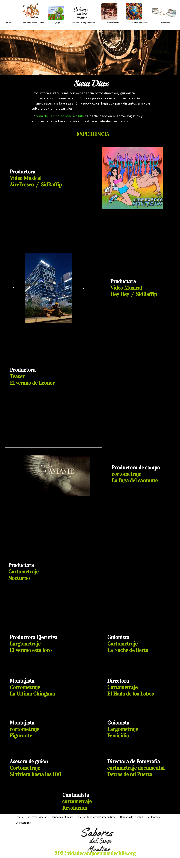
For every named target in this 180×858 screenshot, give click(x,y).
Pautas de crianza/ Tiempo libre (97, 817)
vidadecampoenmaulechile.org (101, 853)
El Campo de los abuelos (33, 22)
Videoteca (154, 817)
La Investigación (37, 817)
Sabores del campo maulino (83, 22)
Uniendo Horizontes (139, 22)
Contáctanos (164, 22)
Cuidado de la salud (131, 817)
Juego (58, 22)
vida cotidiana (113, 22)
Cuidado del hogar (62, 817)
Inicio (8, 22)
